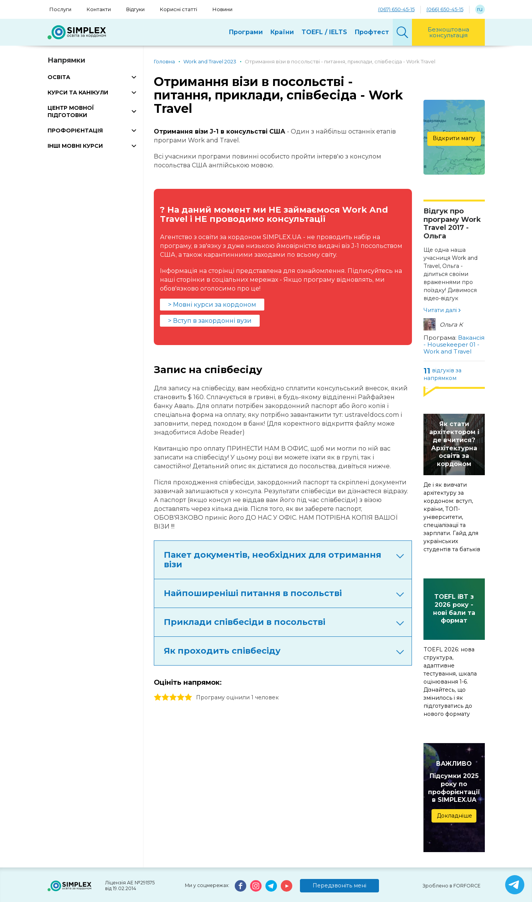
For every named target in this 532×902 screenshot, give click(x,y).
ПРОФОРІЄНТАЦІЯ (75, 130)
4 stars (180, 697)
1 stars (157, 697)
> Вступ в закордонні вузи (210, 320)
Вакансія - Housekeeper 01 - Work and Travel (453, 344)
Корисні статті (178, 9)
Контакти (99, 9)
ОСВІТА (59, 77)
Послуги (60, 9)
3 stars (173, 697)
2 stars (165, 697)
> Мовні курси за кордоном (212, 304)
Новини (222, 9)
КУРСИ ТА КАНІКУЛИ (78, 92)
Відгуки (135, 9)
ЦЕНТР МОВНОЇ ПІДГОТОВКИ (71, 111)
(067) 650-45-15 (396, 9)
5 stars (188, 697)
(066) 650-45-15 (445, 9)
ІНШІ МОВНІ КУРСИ (75, 145)
